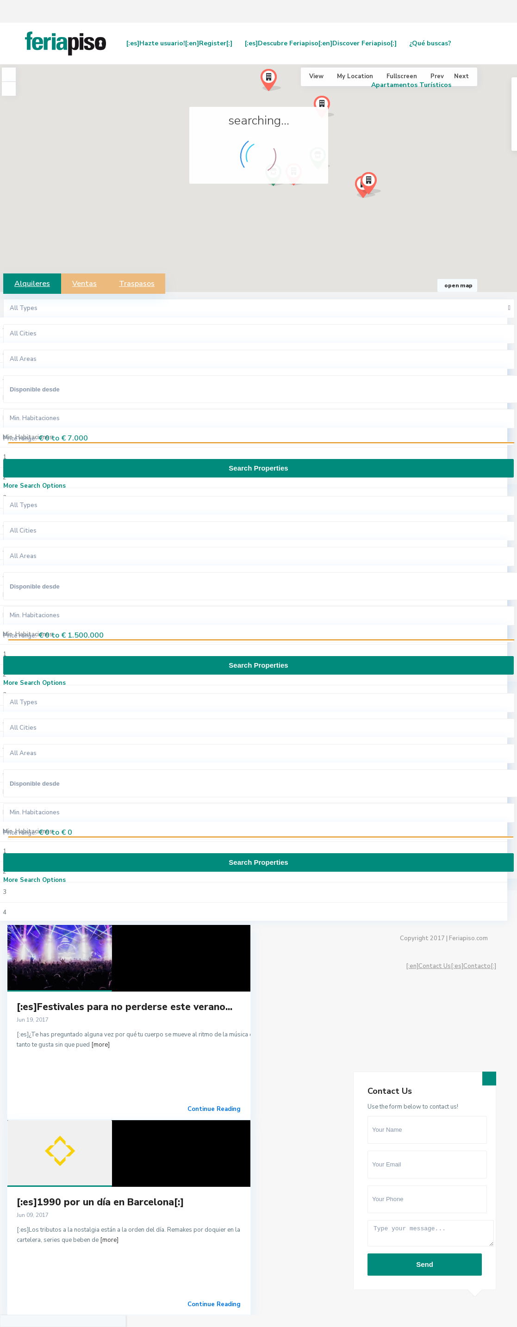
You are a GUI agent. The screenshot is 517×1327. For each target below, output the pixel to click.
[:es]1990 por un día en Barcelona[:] (100, 1202)
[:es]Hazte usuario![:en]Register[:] (179, 43)
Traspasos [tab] (137, 284)
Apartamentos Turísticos (411, 85)
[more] (100, 1045)
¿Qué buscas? (430, 43)
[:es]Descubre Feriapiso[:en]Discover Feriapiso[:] (321, 43)
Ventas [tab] (84, 284)
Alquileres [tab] (32, 284)
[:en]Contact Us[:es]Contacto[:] (451, 966)
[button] (374, 185)
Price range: (20, 438)
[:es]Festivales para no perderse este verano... (124, 1006)
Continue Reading (214, 1109)
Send (424, 1264)
